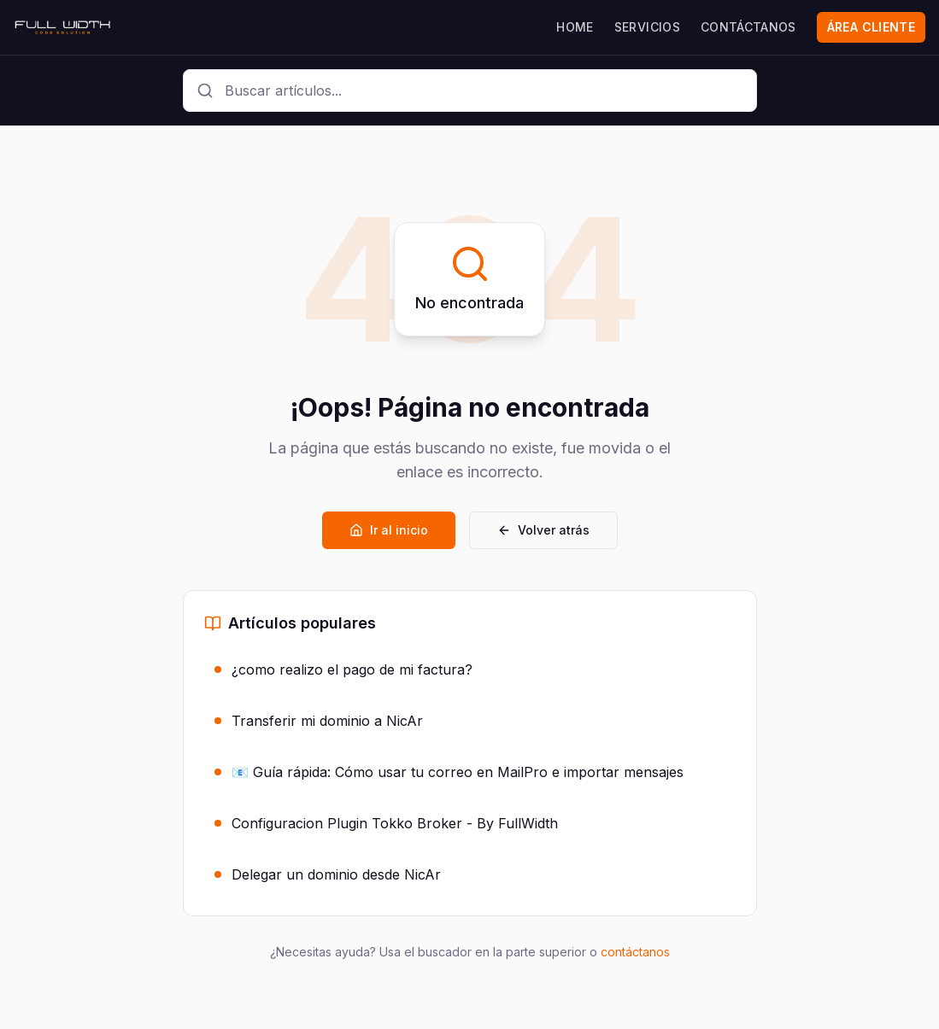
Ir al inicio (388, 530)
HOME (574, 27)
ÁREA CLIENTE (871, 27)
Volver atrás (543, 530)
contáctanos (635, 951)
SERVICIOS (647, 27)
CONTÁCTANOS (748, 27)
